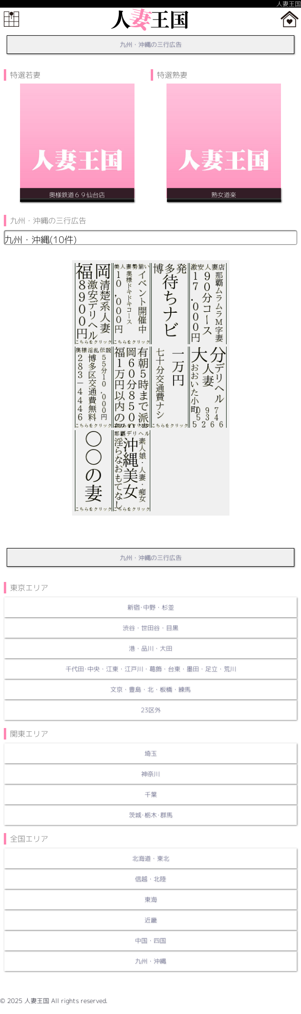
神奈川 (150, 774)
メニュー (11, 19)
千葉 (151, 794)
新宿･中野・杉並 (150, 607)
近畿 (151, 920)
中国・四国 (150, 940)
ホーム (290, 19)
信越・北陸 (150, 879)
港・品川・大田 (150, 648)
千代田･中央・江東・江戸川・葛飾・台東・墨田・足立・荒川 (150, 669)
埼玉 (151, 753)
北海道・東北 (150, 858)
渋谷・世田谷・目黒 (150, 627)
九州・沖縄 (150, 961)
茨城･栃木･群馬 (151, 815)
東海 (151, 899)
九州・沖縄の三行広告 (151, 44)
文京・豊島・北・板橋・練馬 (150, 689)
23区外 (151, 710)
